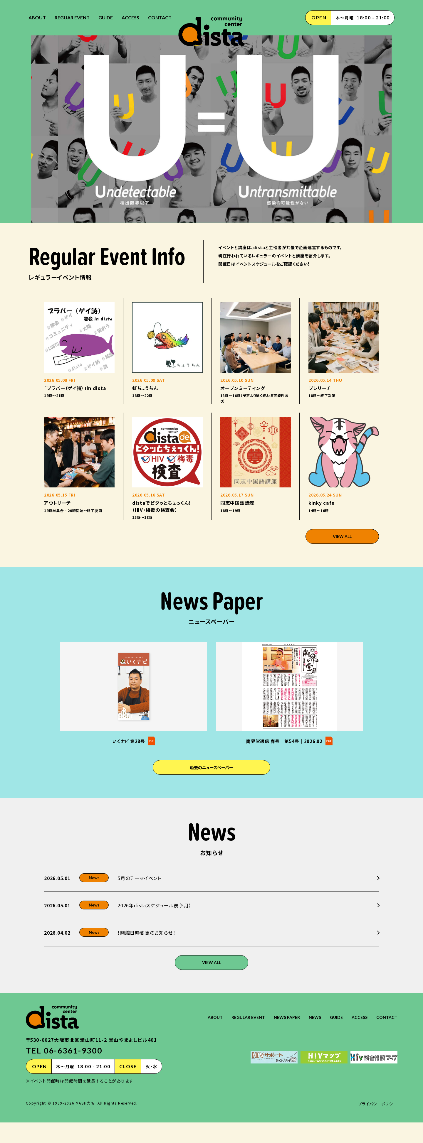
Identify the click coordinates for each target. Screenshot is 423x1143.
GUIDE (105, 17)
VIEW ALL (342, 577)
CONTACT (160, 17)
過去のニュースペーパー (211, 810)
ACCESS (130, 17)
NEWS (308, 1037)
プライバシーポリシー (376, 1124)
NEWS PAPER (278, 1037)
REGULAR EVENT (236, 1037)
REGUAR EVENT (72, 17)
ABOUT (37, 17)
